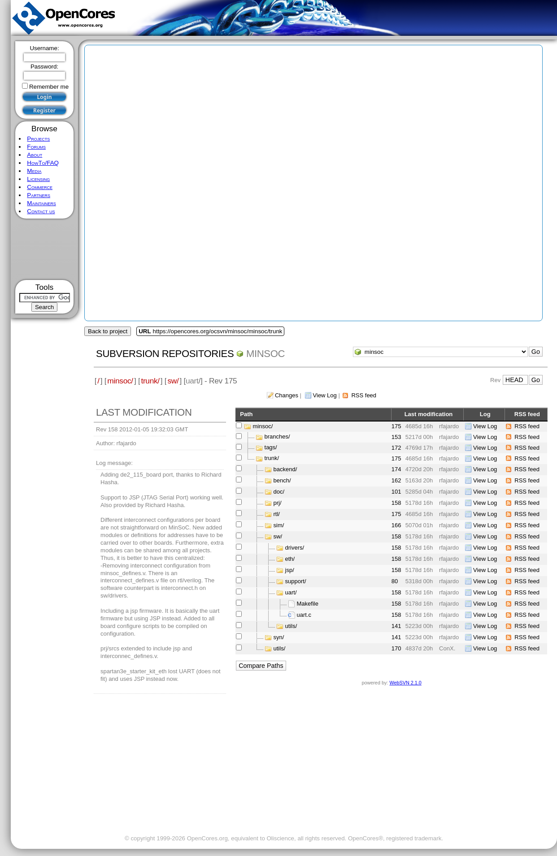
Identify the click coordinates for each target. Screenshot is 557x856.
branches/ (277, 437)
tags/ (271, 447)
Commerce (39, 187)
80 (395, 581)
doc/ (279, 491)
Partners (38, 195)
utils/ (291, 626)
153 (396, 437)
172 (396, 447)
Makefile (307, 603)
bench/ (282, 480)
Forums (36, 146)
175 (396, 426)
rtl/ (277, 514)
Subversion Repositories (165, 353)
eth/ (290, 558)
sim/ (279, 525)
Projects (38, 138)
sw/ (172, 380)
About (34, 154)
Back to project (107, 331)
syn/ (279, 637)
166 (396, 525)
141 (396, 626)
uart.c (304, 614)
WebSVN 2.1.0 (405, 682)
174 (396, 469)
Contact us (41, 211)
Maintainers (41, 203)
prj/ (278, 502)
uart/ (291, 592)
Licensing (38, 179)
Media (34, 171)
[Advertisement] (45, 249)
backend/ (285, 469)
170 (396, 648)
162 (396, 480)
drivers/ (295, 547)
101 (396, 491)
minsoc (265, 353)
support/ (295, 581)
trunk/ (150, 380)
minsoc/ (120, 380)
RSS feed (363, 395)
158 (396, 502)
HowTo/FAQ (43, 162)
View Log (325, 395)
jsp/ (289, 570)
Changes (286, 395)
